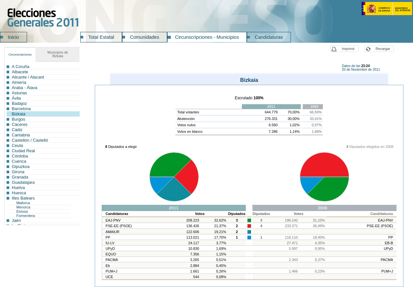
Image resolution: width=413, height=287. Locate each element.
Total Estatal (101, 37)
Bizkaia (58, 54)
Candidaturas (269, 37)
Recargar (382, 49)
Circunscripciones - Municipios (207, 37)
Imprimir (348, 49)
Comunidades (144, 37)
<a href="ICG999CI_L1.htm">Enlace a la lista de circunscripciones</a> (42, 143)
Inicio (13, 37)
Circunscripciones (20, 54)
